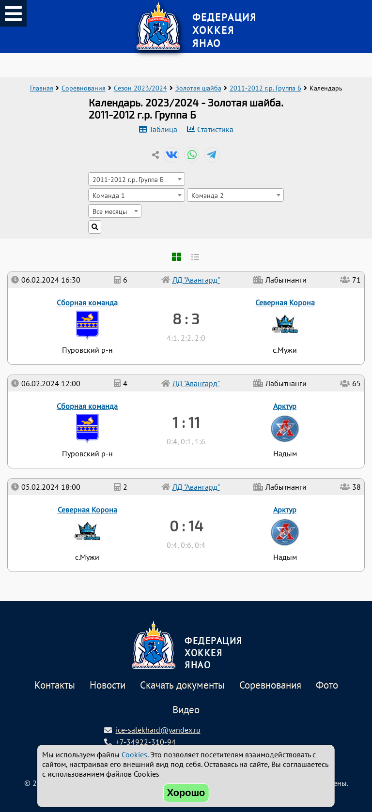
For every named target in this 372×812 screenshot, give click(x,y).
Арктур (284, 509)
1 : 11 (186, 422)
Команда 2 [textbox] (207, 195)
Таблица (163, 129)
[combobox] (136, 179)
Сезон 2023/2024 (140, 88)
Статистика (215, 129)
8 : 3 (186, 318)
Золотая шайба (198, 88)
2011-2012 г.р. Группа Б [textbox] (128, 179)
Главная (41, 88)
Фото (327, 685)
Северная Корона (87, 509)
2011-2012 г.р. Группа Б (265, 88)
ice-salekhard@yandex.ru (158, 730)
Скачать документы (182, 685)
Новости (107, 685)
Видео (186, 710)
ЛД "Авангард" (196, 487)
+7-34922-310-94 (146, 742)
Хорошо (186, 792)
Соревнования (84, 88)
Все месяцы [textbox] (110, 211)
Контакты (54, 685)
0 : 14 (186, 525)
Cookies (134, 754)
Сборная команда (87, 406)
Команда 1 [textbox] (109, 195)
